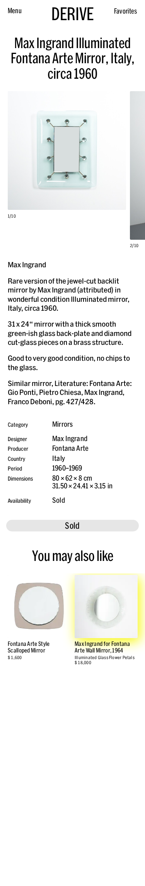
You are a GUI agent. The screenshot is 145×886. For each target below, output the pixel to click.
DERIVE (72, 13)
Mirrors (62, 424)
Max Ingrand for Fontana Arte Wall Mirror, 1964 (102, 647)
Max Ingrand (69, 438)
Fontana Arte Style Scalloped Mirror (28, 647)
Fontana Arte (70, 448)
